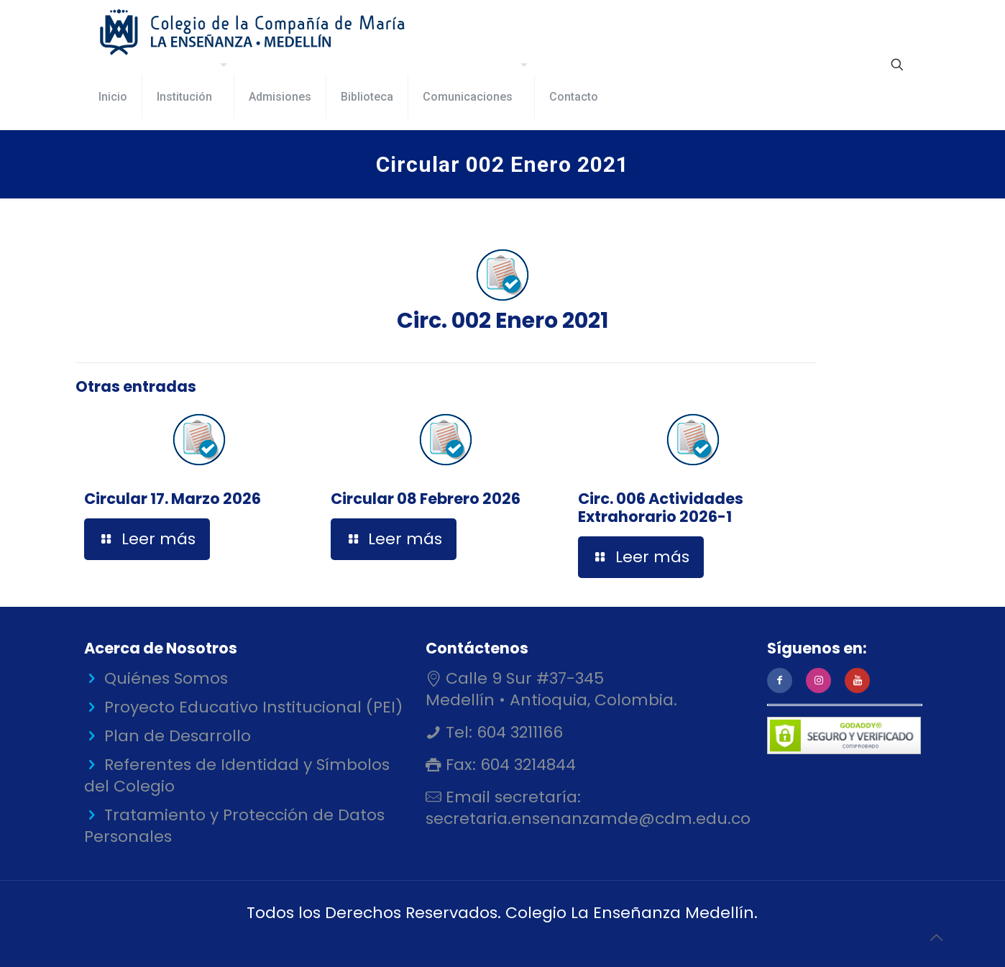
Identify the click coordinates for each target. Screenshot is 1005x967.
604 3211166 (517, 732)
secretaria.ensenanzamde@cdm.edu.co (588, 818)
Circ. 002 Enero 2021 (502, 289)
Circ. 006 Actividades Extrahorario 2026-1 (660, 507)
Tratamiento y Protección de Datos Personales (234, 826)
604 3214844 (526, 764)
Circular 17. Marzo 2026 (172, 498)
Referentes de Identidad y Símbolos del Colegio (237, 775)
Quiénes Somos (166, 678)
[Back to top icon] (936, 937)
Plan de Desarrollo (177, 736)
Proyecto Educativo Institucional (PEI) (253, 707)
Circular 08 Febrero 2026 (425, 498)
